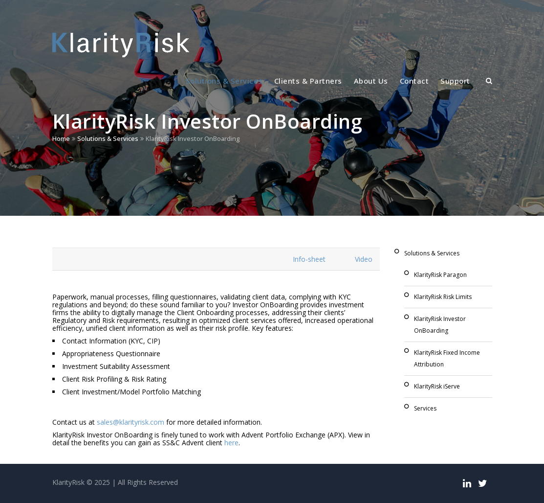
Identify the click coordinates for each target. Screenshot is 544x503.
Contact (414, 81)
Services (425, 408)
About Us (371, 81)
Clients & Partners (308, 81)
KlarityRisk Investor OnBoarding (440, 325)
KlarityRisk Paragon (440, 275)
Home (61, 138)
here (231, 442)
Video (363, 259)
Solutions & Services (224, 81)
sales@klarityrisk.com (130, 422)
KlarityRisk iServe (437, 386)
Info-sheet (309, 259)
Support (455, 81)
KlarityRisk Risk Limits (443, 297)
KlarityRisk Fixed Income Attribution (447, 358)
